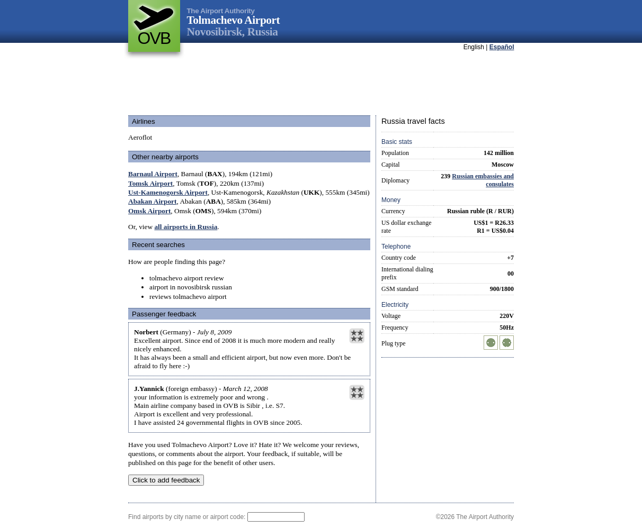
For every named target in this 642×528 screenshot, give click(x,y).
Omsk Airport (149, 211)
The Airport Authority (221, 11)
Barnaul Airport (152, 174)
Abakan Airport (152, 201)
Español (501, 47)
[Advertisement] (321, 84)
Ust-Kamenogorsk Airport (168, 192)
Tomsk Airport (150, 183)
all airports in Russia (185, 227)
